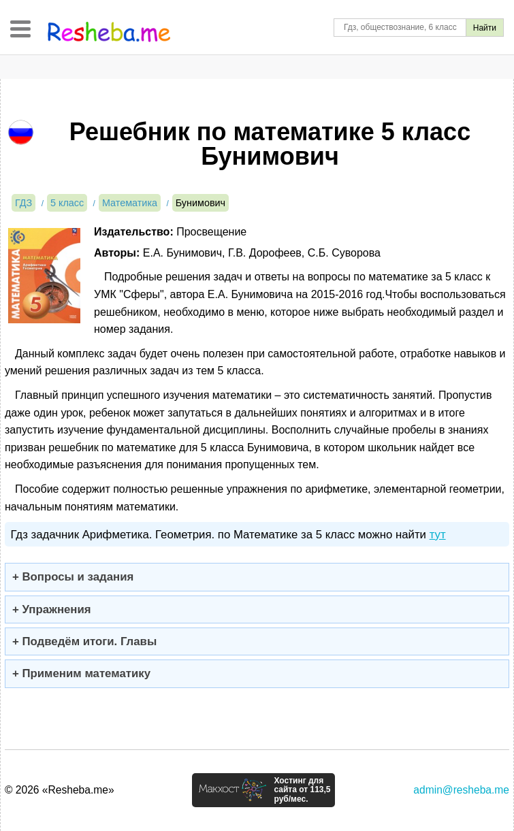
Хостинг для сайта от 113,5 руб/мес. (302, 790)
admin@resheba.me (461, 790)
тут (438, 534)
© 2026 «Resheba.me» (59, 790)
